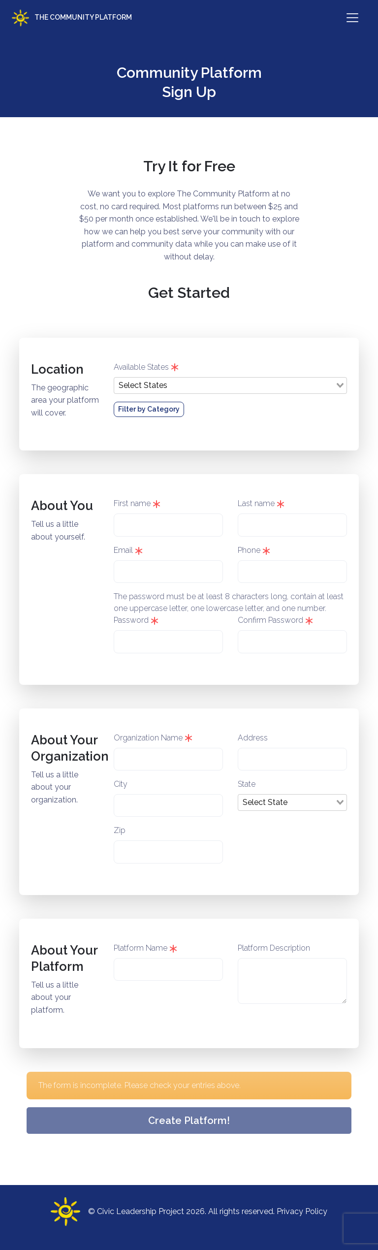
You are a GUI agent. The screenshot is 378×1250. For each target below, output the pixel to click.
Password (136, 620)
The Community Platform (72, 18)
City (120, 784)
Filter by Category (149, 409)
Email (128, 550)
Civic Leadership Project (140, 1211)
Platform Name (145, 948)
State (246, 784)
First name (137, 503)
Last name (261, 503)
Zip (120, 830)
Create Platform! (189, 1120)
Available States (146, 367)
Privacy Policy (302, 1211)
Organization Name (153, 737)
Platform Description (274, 948)
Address (253, 737)
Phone (254, 550)
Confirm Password (275, 620)
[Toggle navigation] (352, 18)
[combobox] (230, 385)
